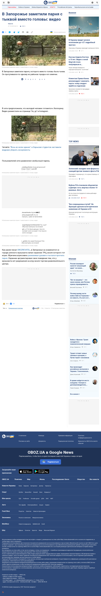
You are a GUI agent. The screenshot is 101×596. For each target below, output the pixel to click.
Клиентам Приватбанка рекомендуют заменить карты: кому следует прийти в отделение (79, 82)
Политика (18, 479)
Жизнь (42, 479)
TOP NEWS (74, 141)
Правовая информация (65, 435)
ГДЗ (20, 498)
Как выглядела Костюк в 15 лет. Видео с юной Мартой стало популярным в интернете (79, 61)
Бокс (40, 492)
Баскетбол (28, 492)
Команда (41, 435)
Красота (34, 530)
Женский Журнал (49, 530)
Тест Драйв (22, 505)
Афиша (21, 530)
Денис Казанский (75, 374)
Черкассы (48, 486)
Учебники (26, 498)
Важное (72, 13)
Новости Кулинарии (39, 511)
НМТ (51, 498)
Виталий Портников (76, 287)
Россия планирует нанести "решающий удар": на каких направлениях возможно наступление (78, 266)
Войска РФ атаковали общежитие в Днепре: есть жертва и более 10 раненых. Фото (83, 187)
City (42, 308)
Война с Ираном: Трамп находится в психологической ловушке (80, 342)
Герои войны (12, 7)
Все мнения (74, 394)
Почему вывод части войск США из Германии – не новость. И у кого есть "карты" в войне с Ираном (80, 296)
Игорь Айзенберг (75, 301)
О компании (22, 435)
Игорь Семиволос (75, 347)
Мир (28, 479)
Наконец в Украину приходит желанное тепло (84, 48)
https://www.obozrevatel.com (68, 539)
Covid (43, 524)
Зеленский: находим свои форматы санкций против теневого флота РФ (84, 170)
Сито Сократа (74, 361)
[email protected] (25, 582)
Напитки (28, 511)
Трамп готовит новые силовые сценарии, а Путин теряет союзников (79, 355)
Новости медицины (25, 524)
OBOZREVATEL (23, 250)
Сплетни (27, 530)
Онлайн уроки (35, 498)
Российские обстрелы (64, 7)
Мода (40, 530)
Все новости (94, 479)
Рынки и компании (25, 517)
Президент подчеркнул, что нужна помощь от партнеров (84, 175)
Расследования (58, 479)
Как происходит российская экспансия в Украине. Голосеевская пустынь (79, 369)
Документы (42, 441)
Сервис (47, 505)
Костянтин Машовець (76, 271)
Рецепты (21, 511)
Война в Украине (24, 7)
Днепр (41, 486)
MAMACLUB (36, 524)
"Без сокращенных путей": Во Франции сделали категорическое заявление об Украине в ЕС (83, 206)
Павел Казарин (74, 388)
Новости (10, 23)
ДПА (42, 498)
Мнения (72, 259)
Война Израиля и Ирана (40, 7)
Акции (41, 505)
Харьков (26, 486)
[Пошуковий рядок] (97, 2)
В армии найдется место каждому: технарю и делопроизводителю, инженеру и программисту (79, 383)
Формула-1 (47, 492)
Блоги (67, 479)
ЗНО (47, 498)
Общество (81, 479)
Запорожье (33, 486)
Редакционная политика (16, 308)
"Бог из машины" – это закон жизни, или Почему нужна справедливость (80, 282)
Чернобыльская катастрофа (83, 7)
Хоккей (35, 492)
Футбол (21, 492)
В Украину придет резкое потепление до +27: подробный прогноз (82, 42)
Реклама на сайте (24, 441)
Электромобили (32, 505)
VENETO (52, 7)
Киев (20, 486)
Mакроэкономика (37, 517)
